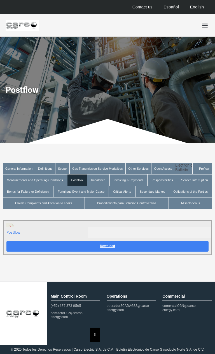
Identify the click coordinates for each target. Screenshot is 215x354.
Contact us (142, 6)
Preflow (204, 168)
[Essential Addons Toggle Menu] (95, 335)
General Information (18, 168)
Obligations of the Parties (190, 191)
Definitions (45, 168)
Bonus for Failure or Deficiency (28, 191)
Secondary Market (152, 191)
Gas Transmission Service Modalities (97, 168)
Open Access (163, 168)
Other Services (138, 168)
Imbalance (98, 180)
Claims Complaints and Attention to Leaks (43, 203)
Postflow (77, 180)
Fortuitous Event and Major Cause (81, 191)
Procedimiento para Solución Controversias (126, 203)
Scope (62, 168)
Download (107, 246)
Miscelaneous (190, 203)
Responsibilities (162, 180)
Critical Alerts (122, 191)
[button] (204, 25)
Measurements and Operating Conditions (35, 180)
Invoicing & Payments (128, 180)
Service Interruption (194, 180)
